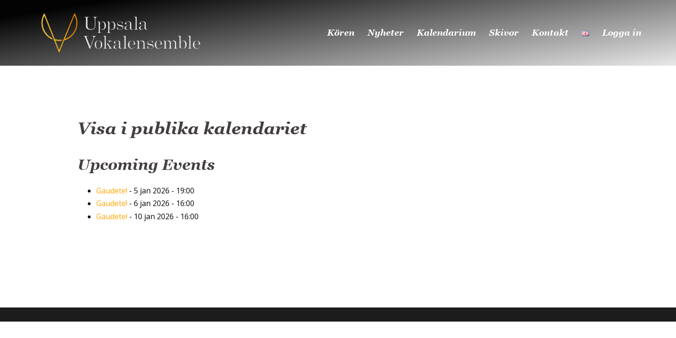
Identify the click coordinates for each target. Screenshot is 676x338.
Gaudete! (111, 190)
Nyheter (386, 33)
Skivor (504, 33)
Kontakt (550, 33)
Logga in (621, 33)
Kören (340, 33)
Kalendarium (446, 33)
